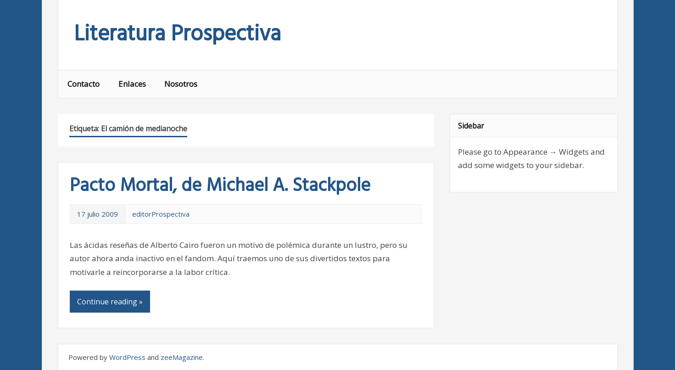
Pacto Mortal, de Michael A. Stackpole (220, 186)
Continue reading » (110, 302)
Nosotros (180, 83)
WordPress (127, 357)
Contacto (83, 83)
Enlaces (132, 83)
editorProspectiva (161, 214)
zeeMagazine (182, 357)
